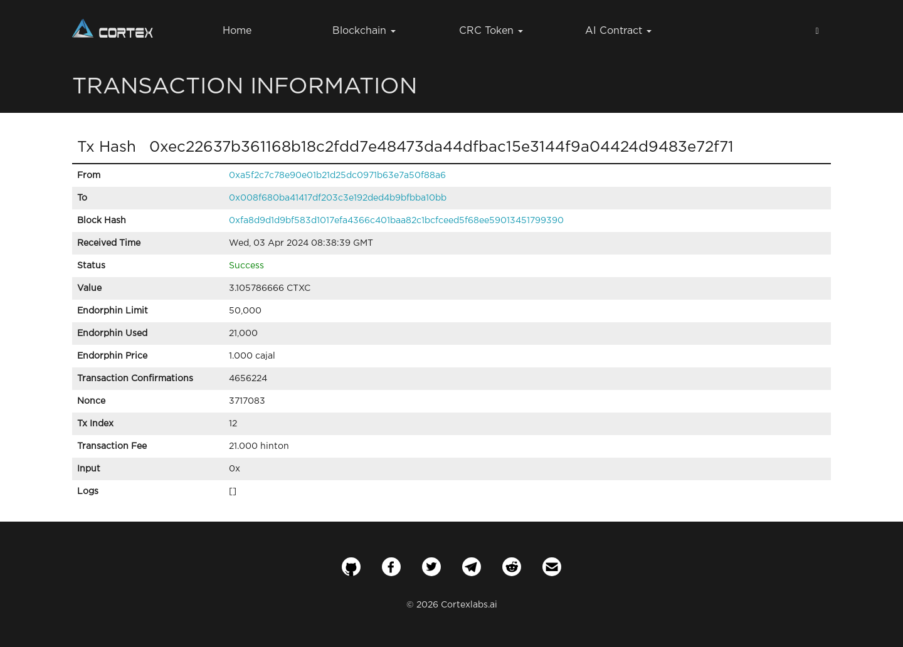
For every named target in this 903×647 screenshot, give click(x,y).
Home (237, 31)
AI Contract (618, 31)
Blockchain (364, 31)
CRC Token (491, 31)
